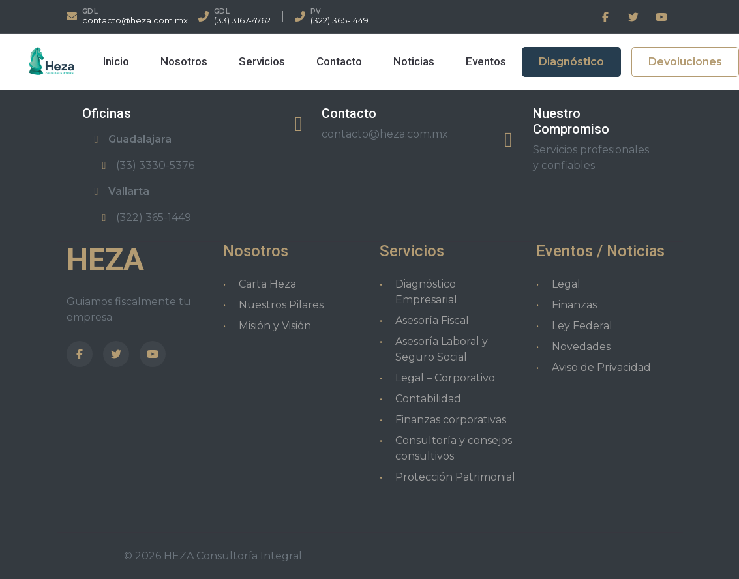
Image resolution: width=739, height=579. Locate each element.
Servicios (262, 61)
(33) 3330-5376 (146, 165)
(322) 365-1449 (339, 20)
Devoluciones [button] (685, 61)
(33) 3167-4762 (242, 20)
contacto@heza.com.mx (135, 20)
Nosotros (183, 61)
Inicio (116, 61)
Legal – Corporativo (445, 378)
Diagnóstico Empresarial (426, 292)
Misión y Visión (275, 325)
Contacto (339, 61)
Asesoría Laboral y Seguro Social (441, 349)
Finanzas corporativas (450, 419)
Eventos (486, 61)
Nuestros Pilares (281, 305)
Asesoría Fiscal (432, 320)
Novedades (581, 346)
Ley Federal (582, 325)
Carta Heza (267, 284)
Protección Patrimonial (455, 477)
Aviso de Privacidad (601, 367)
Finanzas (574, 305)
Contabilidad (428, 399)
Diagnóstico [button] (571, 61)
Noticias (413, 61)
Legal (566, 284)
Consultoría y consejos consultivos (453, 448)
